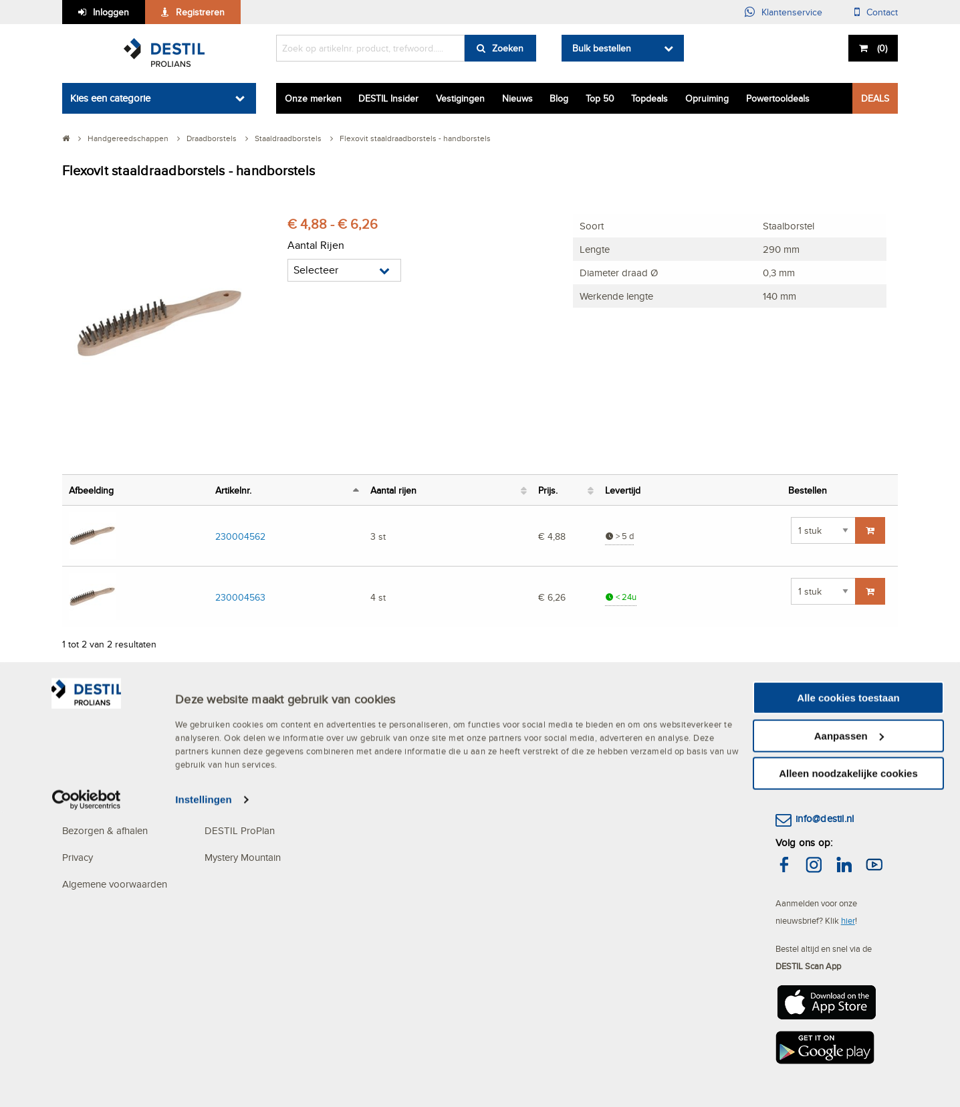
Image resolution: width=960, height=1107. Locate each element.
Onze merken (313, 98)
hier (848, 920)
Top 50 (600, 98)
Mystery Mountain (243, 857)
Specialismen (233, 804)
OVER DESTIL (237, 697)
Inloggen (111, 12)
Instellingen (203, 1093)
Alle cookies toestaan (848, 991)
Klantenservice (791, 12)
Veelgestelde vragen (106, 723)
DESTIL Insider (388, 98)
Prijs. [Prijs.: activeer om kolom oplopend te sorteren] (548, 490)
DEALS (875, 98)
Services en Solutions (251, 750)
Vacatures (369, 777)
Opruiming (707, 98)
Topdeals (649, 98)
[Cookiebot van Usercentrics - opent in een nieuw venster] (86, 1094)
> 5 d (619, 536)
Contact (882, 12)
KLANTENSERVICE (105, 697)
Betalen (78, 804)
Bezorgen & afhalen (105, 830)
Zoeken (507, 48)
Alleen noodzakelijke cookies (848, 1067)
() (880, 48)
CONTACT (798, 697)
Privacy (77, 857)
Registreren (200, 12)
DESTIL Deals (378, 723)
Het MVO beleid (239, 723)
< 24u (620, 597)
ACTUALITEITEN (386, 697)
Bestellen (81, 777)
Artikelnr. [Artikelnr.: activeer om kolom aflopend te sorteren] (233, 490)
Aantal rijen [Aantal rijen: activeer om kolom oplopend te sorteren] (393, 490)
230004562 (240, 536)
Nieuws (517, 98)
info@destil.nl (825, 818)
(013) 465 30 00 (831, 776)
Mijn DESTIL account (107, 750)
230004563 (240, 597)
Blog (559, 98)
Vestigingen (460, 98)
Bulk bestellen (601, 48)
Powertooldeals (778, 98)
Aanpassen (849, 1029)
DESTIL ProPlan (240, 830)
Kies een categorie (110, 98)
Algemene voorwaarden (114, 884)
